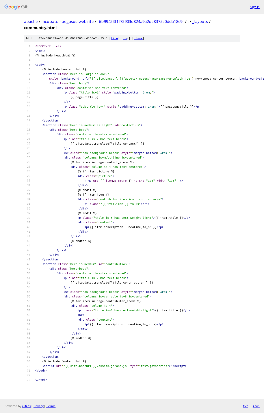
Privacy (38, 406)
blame (138, 38)
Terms (51, 406)
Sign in (255, 7)
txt (245, 406)
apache (31, 21)
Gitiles (26, 406)
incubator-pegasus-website (67, 21)
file (114, 38)
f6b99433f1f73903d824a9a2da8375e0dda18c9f (140, 21)
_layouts (200, 21)
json (256, 406)
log (125, 38)
